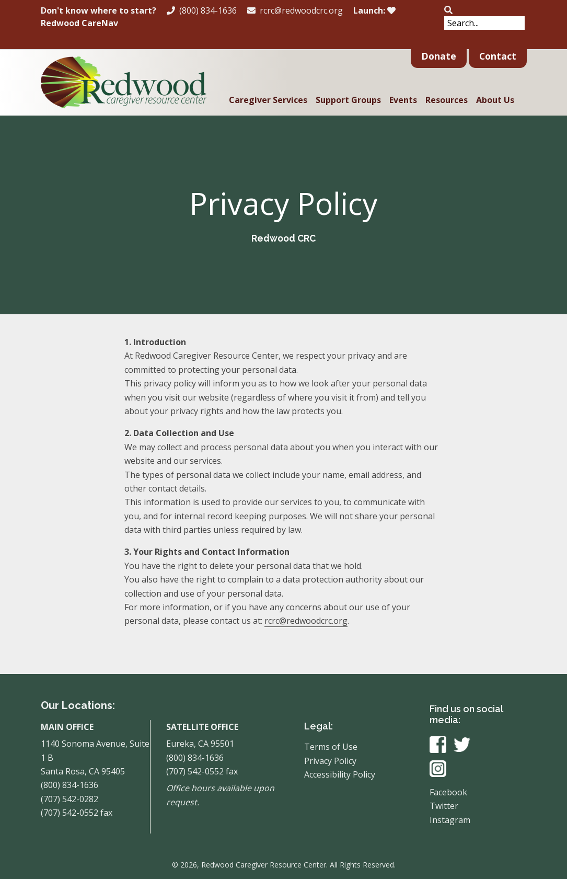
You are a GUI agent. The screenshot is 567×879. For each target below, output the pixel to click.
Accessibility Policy (339, 774)
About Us (495, 100)
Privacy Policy (330, 761)
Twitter (444, 806)
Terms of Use (330, 746)
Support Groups (348, 100)
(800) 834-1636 (202, 10)
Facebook (448, 792)
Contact (497, 56)
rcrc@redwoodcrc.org (295, 10)
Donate (438, 56)
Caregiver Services (268, 100)
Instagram (450, 820)
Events (403, 100)
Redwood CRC (283, 238)
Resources (446, 100)
